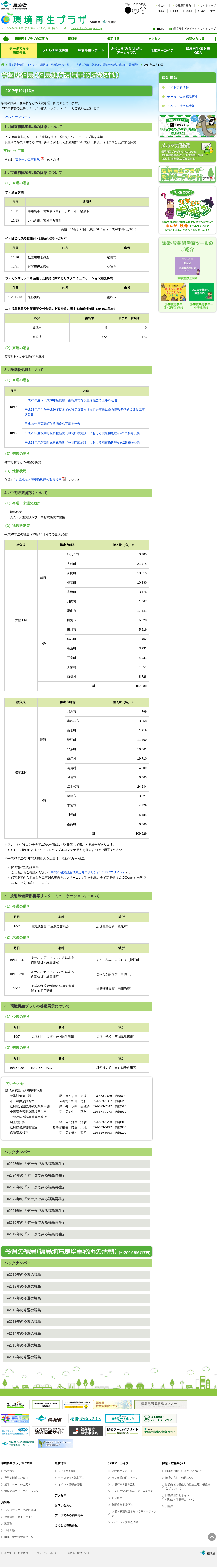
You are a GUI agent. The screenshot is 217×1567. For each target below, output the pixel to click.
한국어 (202, 10)
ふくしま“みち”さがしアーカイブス (132, 1491)
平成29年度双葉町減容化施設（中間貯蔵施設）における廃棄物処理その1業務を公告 (82, 433)
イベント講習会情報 (181, 106)
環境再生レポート (122, 1471)
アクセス (60, 1495)
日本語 (161, 10)
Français (188, 10)
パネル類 (9, 1530)
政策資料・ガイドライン (18, 1516)
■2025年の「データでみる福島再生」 (36, 1164)
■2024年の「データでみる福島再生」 (36, 1175)
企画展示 (117, 1497)
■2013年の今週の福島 (24, 1345)
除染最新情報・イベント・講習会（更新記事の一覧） (40, 64)
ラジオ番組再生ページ (125, 1477)
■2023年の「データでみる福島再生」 (36, 1187)
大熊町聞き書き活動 (123, 1484)
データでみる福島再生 (182, 96)
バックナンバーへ (17, 117)
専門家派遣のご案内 (16, 1477)
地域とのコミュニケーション (21, 1491)
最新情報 (60, 1463)
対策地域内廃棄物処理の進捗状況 (38, 479)
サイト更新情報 (178, 87)
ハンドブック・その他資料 (20, 1510)
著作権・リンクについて (16, 1553)
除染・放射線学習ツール (18, 1537)
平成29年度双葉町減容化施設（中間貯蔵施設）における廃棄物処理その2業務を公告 (82, 442)
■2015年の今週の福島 (24, 1322)
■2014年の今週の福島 (24, 1333)
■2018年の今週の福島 (24, 1286)
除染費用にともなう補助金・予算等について (179, 1497)
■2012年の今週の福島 (24, 1357)
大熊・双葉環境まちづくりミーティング (134, 1513)
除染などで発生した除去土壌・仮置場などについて (187, 1486)
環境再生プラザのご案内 (16, 1463)
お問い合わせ (63, 1505)
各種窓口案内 (183, 5)
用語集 (169, 1506)
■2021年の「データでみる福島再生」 (36, 1211)
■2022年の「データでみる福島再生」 (36, 1199)
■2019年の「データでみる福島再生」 (36, 1234)
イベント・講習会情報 (125, 1522)
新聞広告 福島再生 (122, 1504)
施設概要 (9, 1471)
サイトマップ (208, 5)
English (174, 10)
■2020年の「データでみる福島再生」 (36, 1222)
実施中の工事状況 (27, 159)
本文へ (162, 5)
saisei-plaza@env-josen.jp (86, 28)
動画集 (8, 1523)
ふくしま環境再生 (66, 1525)
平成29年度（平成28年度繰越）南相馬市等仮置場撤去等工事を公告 (71, 400)
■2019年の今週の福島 (24, 1275)
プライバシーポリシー (48, 1553)
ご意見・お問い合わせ (79, 1553)
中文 (212, 10)
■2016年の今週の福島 (24, 1310)
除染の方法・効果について (181, 1477)
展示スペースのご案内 (17, 1484)
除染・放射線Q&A (174, 1463)
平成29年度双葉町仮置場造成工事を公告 (52, 423)
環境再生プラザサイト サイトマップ (194, 28)
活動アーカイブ (118, 1463)
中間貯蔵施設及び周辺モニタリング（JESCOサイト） (88, 872)
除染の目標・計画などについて (183, 1471)
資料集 (5, 1502)
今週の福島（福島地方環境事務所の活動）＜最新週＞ (107, 64)
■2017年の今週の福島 (24, 1298)
